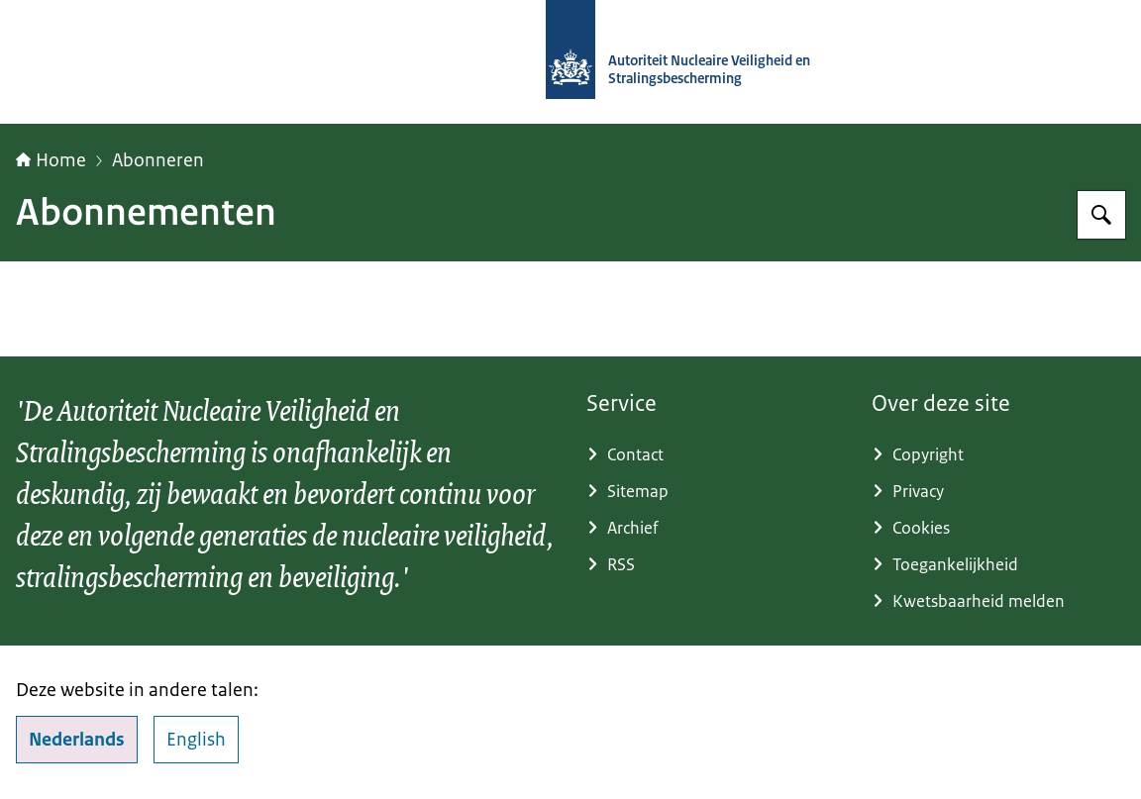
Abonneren (158, 160)
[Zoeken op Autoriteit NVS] (1101, 215)
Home (51, 160)
